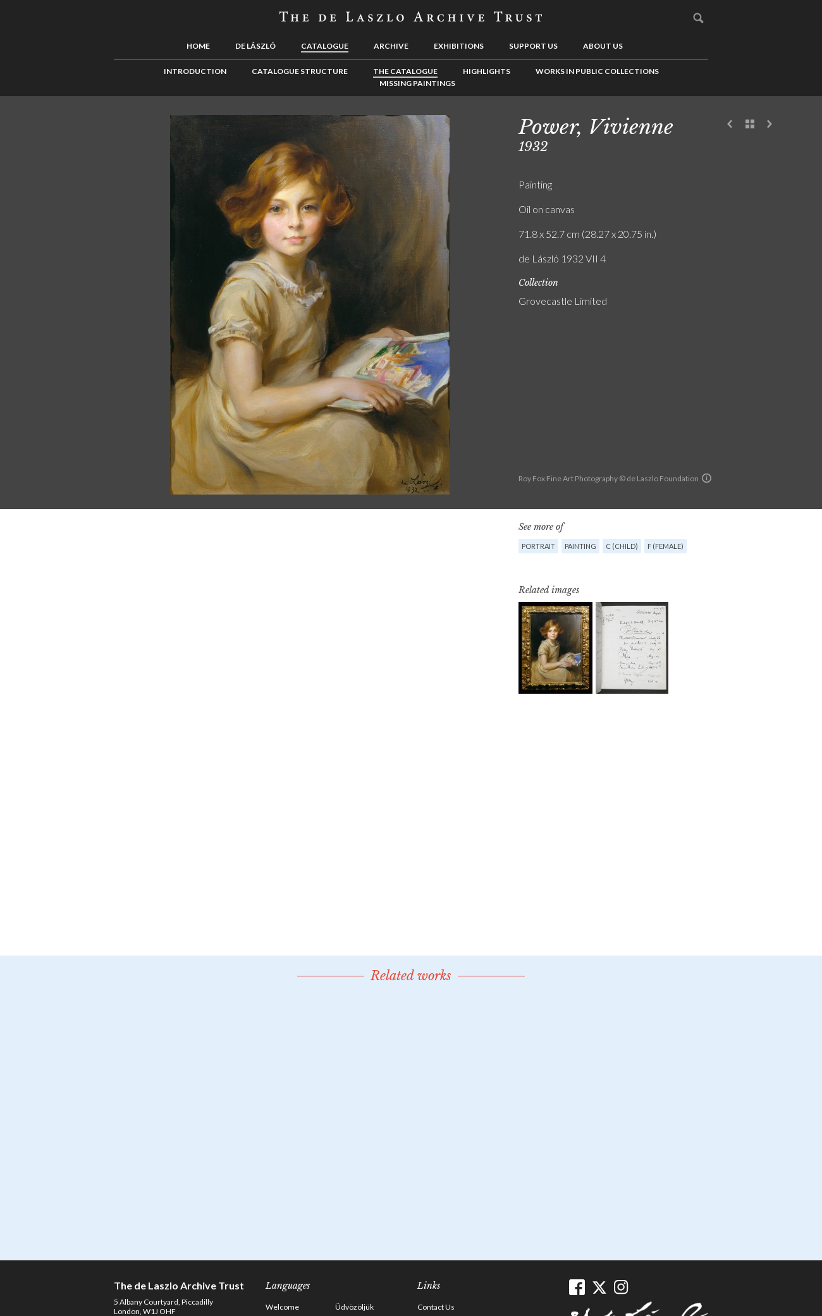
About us (603, 46)
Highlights (486, 71)
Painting (580, 546)
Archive (391, 46)
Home (198, 46)
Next (769, 124)
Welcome (282, 1307)
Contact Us (436, 1307)
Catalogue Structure (300, 71)
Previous (730, 124)
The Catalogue (405, 71)
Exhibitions (459, 46)
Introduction (195, 71)
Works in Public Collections (597, 71)
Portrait (538, 546)
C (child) (622, 546)
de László (255, 46)
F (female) (665, 546)
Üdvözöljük (354, 1307)
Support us (533, 46)
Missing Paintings (417, 83)
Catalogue (324, 46)
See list (749, 124)
